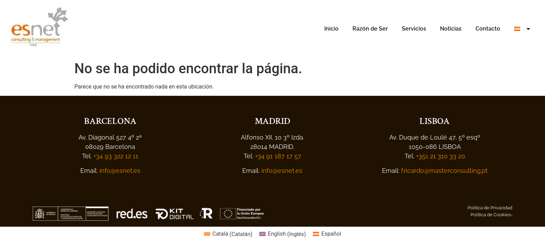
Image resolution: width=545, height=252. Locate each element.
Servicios (414, 28)
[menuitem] (522, 29)
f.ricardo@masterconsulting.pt (443, 170)
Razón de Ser (370, 28)
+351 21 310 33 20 (440, 156)
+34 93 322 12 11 (115, 156)
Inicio (331, 28)
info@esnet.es (119, 170)
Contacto (487, 28)
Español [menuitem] (331, 233)
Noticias (451, 28)
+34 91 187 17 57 (278, 156)
